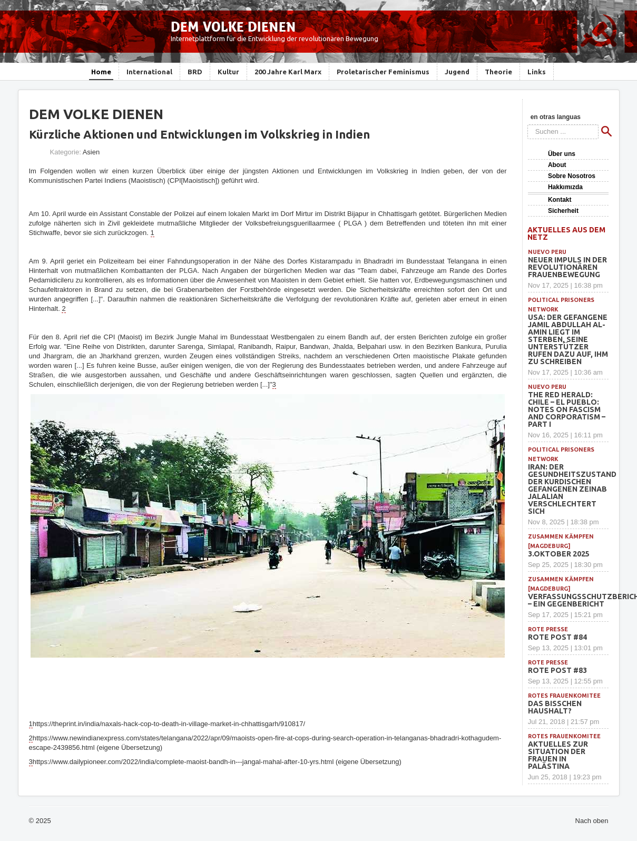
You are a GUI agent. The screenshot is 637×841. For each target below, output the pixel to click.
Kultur (228, 71)
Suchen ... (527, 124)
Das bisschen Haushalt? (555, 707)
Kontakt (560, 199)
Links (536, 71)
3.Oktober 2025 (559, 554)
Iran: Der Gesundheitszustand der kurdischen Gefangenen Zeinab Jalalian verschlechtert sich (572, 489)
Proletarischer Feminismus (383, 71)
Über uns (561, 154)
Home (101, 71)
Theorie (498, 71)
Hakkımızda (565, 187)
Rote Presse (548, 629)
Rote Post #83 (557, 670)
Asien (91, 152)
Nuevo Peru (547, 252)
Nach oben (592, 821)
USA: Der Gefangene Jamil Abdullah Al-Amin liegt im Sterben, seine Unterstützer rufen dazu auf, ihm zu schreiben (568, 339)
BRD (195, 71)
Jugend (457, 71)
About (557, 165)
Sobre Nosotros (571, 176)
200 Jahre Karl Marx (287, 71)
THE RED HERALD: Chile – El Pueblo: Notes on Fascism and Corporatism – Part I (566, 409)
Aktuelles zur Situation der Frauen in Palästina (558, 755)
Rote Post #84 (557, 637)
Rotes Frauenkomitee (564, 695)
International (149, 71)
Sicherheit (563, 210)
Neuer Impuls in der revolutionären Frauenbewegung (567, 267)
